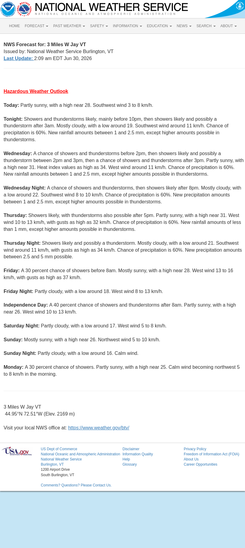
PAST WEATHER (69, 26)
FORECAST (36, 26)
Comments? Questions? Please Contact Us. (76, 485)
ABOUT (229, 26)
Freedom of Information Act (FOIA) (211, 454)
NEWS (184, 26)
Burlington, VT (52, 464)
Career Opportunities (200, 464)
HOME (14, 26)
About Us (191, 459)
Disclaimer (130, 449)
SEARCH (205, 26)
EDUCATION (159, 26)
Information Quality (137, 454)
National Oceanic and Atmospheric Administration (80, 454)
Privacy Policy (195, 449)
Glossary (129, 464)
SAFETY (99, 26)
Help (126, 459)
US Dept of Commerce (59, 449)
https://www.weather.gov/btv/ (98, 427)
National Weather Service (61, 459)
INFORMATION (127, 26)
